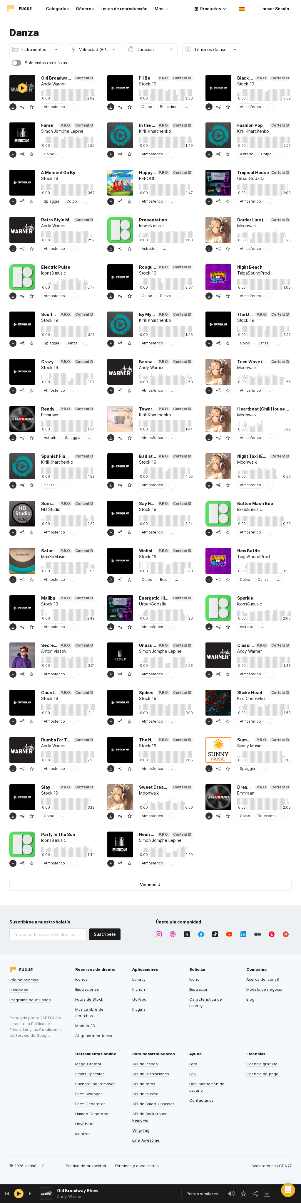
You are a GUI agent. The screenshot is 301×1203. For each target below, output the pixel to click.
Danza (165, 296)
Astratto (246, 154)
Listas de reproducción (124, 8)
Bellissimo (169, 107)
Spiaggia (51, 201)
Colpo (147, 107)
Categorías (57, 8)
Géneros (85, 8)
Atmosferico (54, 107)
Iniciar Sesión (275, 8)
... (74, 107)
